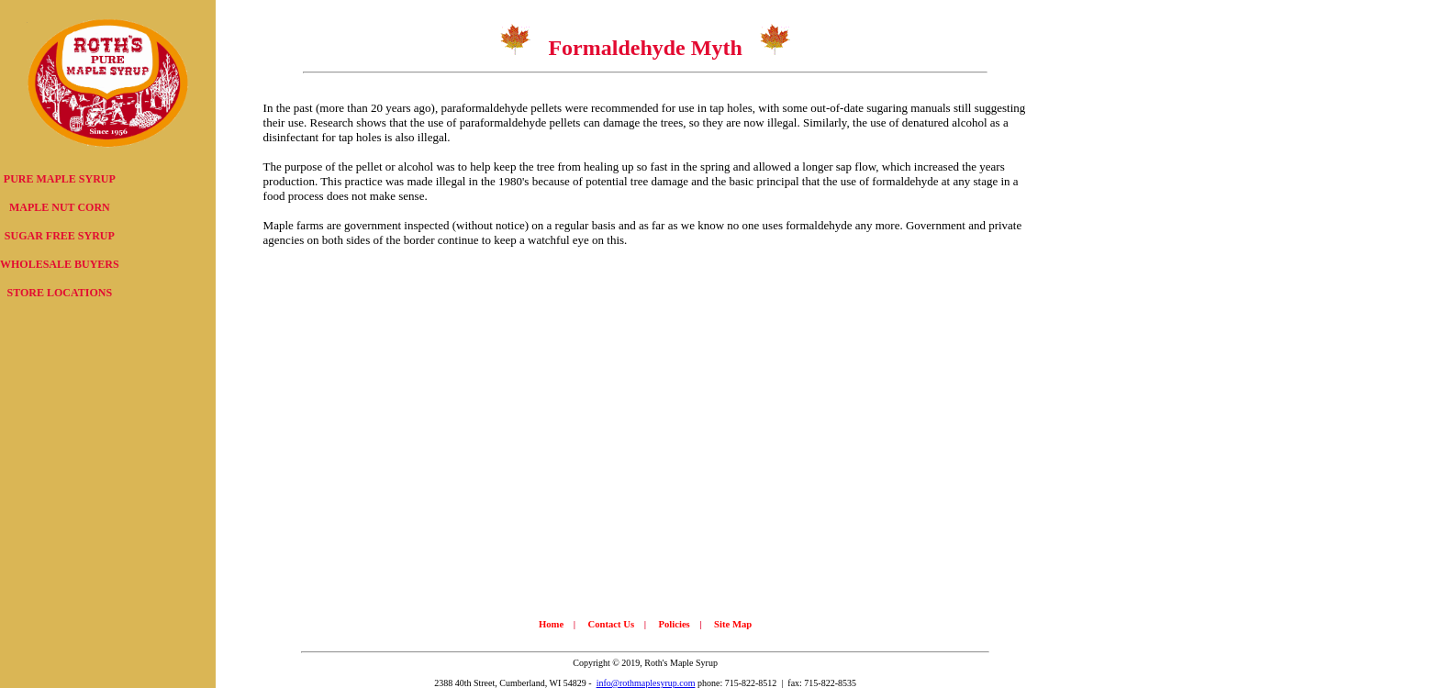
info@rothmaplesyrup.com (646, 683)
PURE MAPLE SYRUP (60, 178)
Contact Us (610, 624)
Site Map (733, 624)
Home (551, 624)
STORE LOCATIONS (60, 292)
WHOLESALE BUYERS (59, 264)
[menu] (59, 236)
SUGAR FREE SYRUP (60, 235)
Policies (673, 624)
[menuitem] (59, 179)
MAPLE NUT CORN (59, 207)
